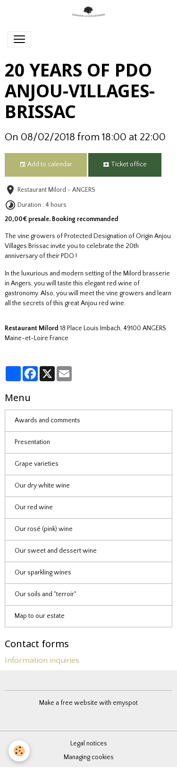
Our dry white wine (42, 485)
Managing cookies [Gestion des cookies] (89, 757)
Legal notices (88, 743)
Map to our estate (40, 616)
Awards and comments (47, 420)
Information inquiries (42, 660)
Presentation (32, 442)
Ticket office (125, 165)
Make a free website (68, 703)
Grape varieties (37, 464)
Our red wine (34, 507)
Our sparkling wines (43, 572)
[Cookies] (19, 750)
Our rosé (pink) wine (44, 529)
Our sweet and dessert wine (56, 551)
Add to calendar (45, 165)
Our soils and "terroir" (45, 594)
